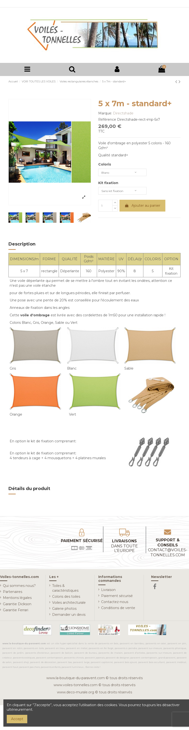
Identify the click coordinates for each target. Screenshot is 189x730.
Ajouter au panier (142, 209)
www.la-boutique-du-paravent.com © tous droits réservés (94, 679)
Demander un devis (68, 616)
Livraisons (124, 547)
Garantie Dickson (17, 605)
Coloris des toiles (66, 598)
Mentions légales (17, 599)
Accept (17, 719)
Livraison (108, 591)
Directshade (123, 114)
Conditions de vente (118, 609)
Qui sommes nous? (19, 587)
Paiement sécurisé (117, 597)
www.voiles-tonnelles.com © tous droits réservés (94, 686)
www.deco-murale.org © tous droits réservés (94, 693)
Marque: (105, 114)
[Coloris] (122, 174)
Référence (107, 121)
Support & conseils (167, 548)
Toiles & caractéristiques (65, 589)
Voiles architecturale (69, 604)
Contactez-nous (114, 603)
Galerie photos (64, 610)
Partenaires (12, 593)
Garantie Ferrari (15, 611)
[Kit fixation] (122, 193)
